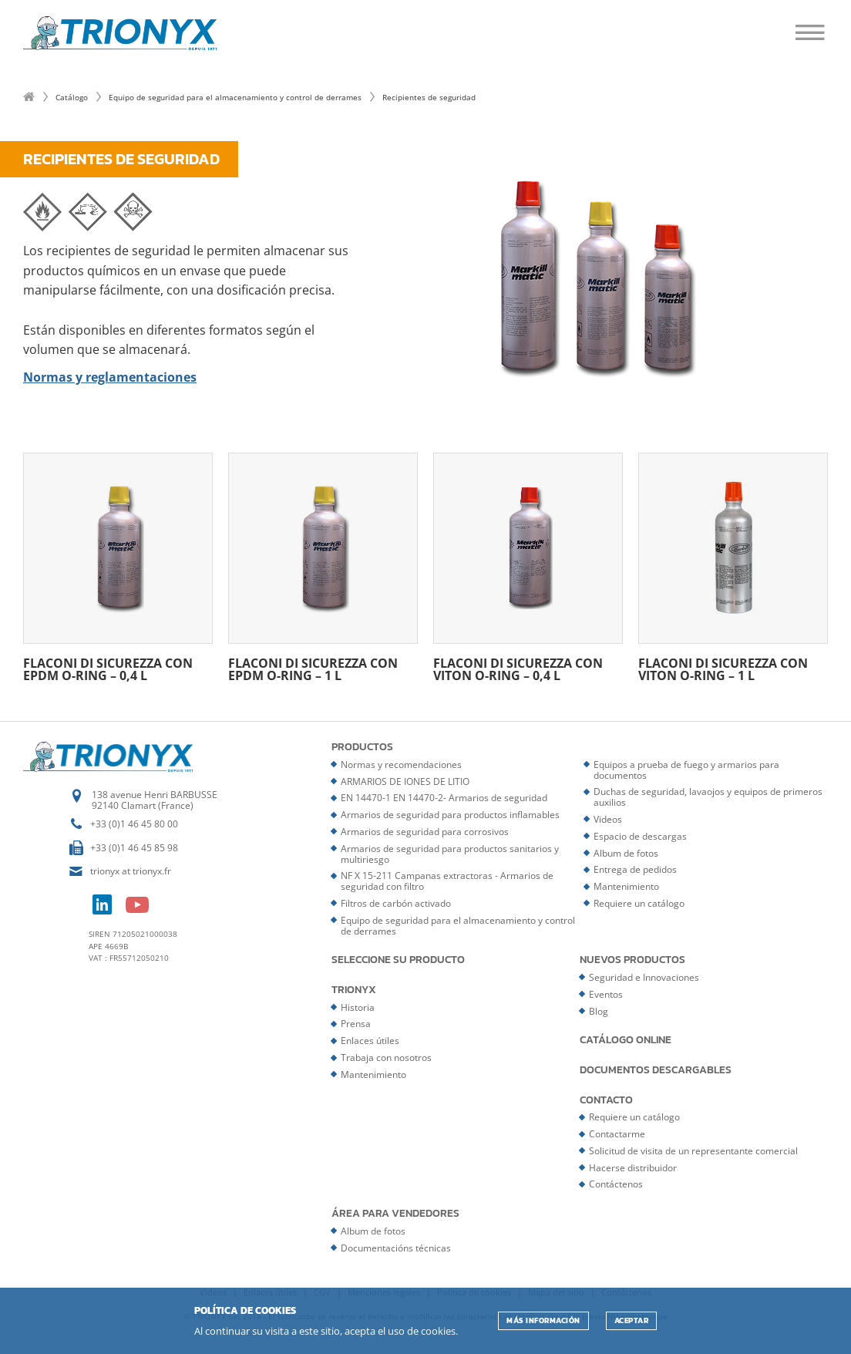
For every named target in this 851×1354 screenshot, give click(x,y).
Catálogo (72, 97)
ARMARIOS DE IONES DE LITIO (405, 781)
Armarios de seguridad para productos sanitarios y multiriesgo (450, 854)
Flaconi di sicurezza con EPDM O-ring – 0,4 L (118, 567)
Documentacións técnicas (396, 1248)
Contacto (606, 1100)
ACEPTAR (631, 1320)
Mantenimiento (626, 886)
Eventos (606, 994)
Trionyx (353, 990)
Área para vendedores (395, 1213)
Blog (598, 1011)
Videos (608, 819)
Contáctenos (616, 1184)
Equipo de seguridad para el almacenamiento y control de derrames (235, 97)
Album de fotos (626, 853)
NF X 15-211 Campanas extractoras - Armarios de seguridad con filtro (447, 881)
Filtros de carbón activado (396, 903)
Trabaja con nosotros (386, 1057)
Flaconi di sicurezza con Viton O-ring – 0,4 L (528, 567)
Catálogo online (625, 1040)
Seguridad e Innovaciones (644, 977)
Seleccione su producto (398, 960)
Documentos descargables (656, 1070)
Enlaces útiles (370, 1040)
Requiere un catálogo (639, 903)
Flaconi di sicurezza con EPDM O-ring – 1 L (323, 567)
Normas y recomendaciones (401, 764)
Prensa (356, 1023)
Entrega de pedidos (635, 869)
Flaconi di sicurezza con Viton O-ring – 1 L (733, 567)
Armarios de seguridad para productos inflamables (450, 814)
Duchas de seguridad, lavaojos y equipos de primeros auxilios (708, 797)
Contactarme (617, 1133)
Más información (543, 1320)
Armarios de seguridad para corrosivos (425, 831)
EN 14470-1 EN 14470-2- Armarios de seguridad (444, 797)
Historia (358, 1007)
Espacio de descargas (640, 836)
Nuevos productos (632, 960)
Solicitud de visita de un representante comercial (693, 1150)
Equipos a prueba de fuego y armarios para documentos (686, 770)
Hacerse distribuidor (633, 1167)
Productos (362, 747)
